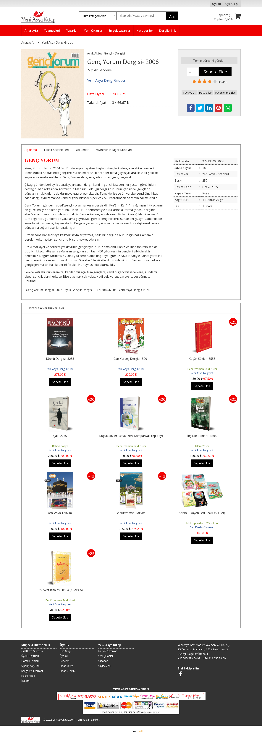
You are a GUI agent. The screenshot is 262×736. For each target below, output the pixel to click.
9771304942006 (106, 290)
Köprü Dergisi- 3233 (60, 359)
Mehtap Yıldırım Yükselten (202, 523)
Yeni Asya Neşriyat (202, 373)
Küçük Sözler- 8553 (202, 359)
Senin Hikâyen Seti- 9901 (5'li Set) (202, 513)
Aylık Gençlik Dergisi (78, 290)
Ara (171, 16)
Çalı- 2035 (60, 436)
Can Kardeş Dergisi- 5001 (131, 359)
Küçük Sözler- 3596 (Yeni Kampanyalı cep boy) (131, 436)
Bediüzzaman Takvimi (131, 513)
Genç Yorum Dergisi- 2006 (44, 290)
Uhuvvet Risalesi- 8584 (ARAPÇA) (60, 590)
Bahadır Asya (60, 446)
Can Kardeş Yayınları (202, 527)
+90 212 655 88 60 (214, 658)
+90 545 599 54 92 (189, 658)
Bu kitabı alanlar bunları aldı (44, 308)
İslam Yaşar (202, 446)
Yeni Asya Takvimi (60, 513)
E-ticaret (125, 731)
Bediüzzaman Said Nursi (202, 369)
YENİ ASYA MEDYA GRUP (131, 689)
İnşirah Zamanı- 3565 (202, 436)
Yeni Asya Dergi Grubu (134, 290)
